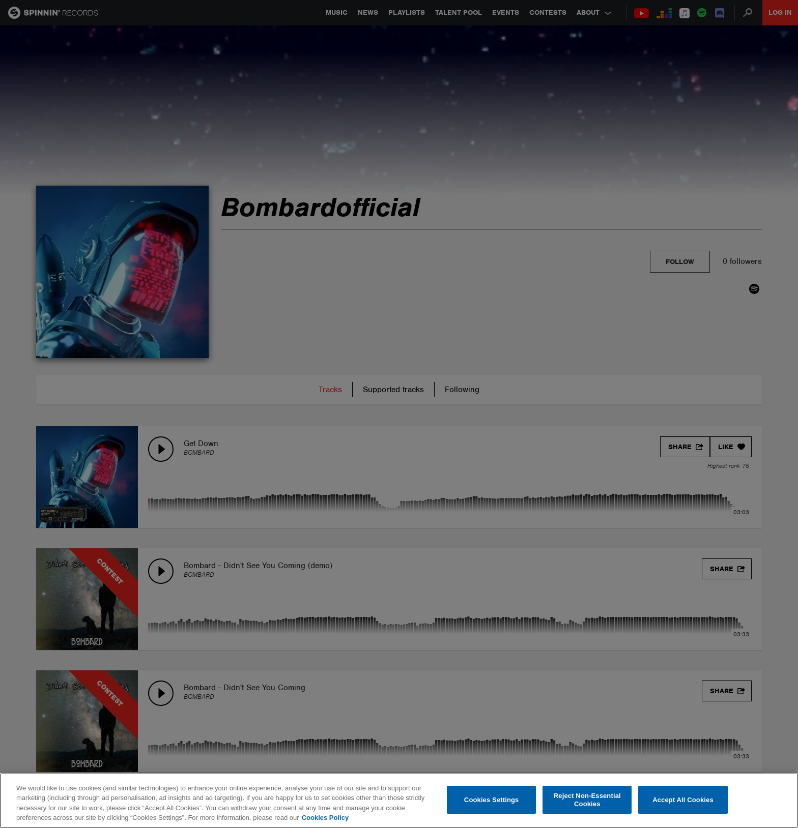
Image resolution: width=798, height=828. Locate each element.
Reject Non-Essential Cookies (587, 800)
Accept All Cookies (683, 800)
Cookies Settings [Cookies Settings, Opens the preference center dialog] (491, 800)
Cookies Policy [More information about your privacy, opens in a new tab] (325, 817)
